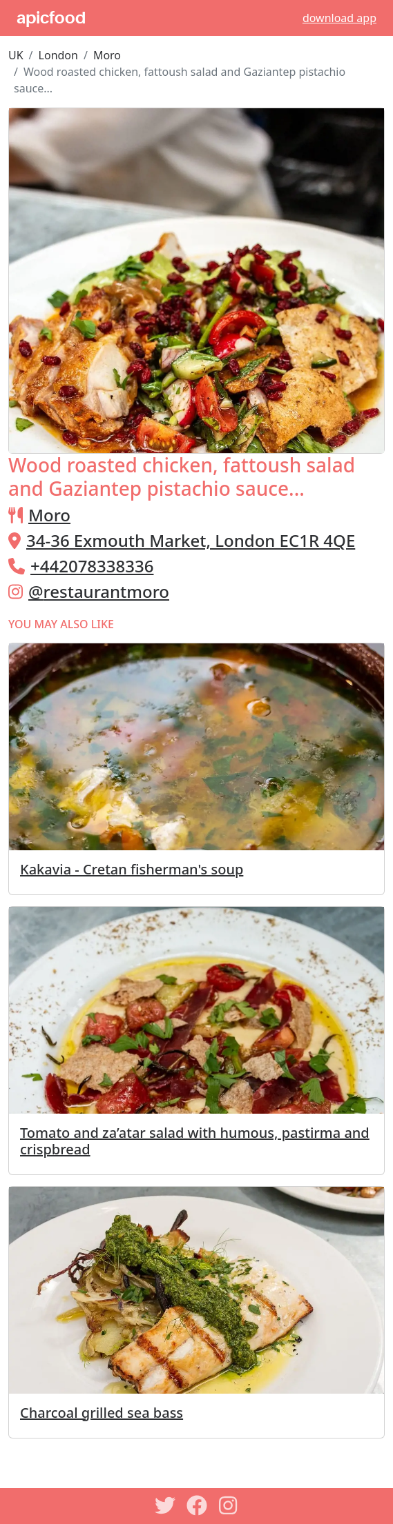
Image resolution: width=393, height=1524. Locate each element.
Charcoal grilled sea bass (101, 1412)
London (58, 55)
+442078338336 (91, 565)
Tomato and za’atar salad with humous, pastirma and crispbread (195, 1141)
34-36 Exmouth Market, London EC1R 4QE (190, 540)
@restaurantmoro (98, 591)
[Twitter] (165, 1505)
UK (15, 55)
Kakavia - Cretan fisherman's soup (131, 869)
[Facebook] (196, 1505)
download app (339, 18)
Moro (107, 55)
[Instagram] (228, 1505)
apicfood (51, 18)
